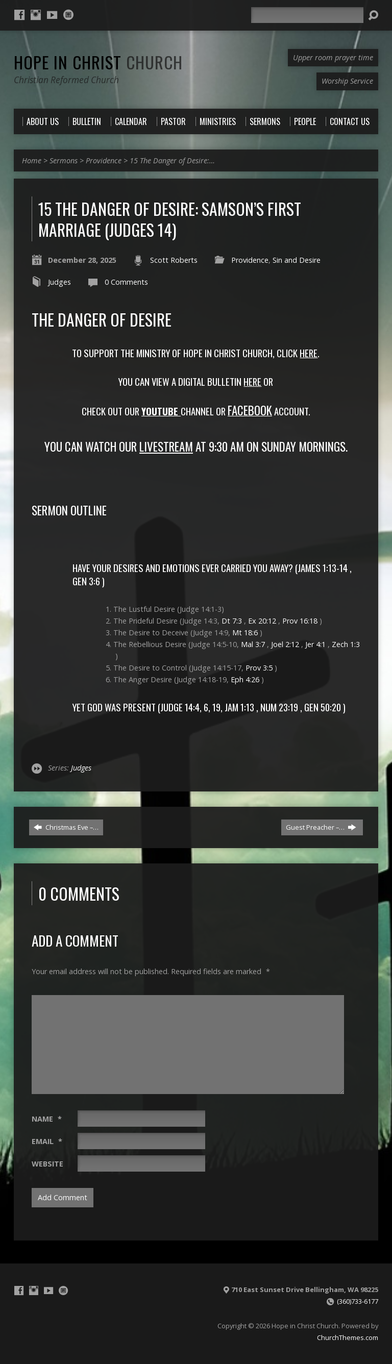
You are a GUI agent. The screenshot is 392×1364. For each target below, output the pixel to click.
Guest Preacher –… (321, 827)
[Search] (307, 15)
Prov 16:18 (299, 621)
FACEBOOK (250, 410)
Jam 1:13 (239, 707)
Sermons (64, 160)
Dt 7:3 (232, 621)
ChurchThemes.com (347, 1337)
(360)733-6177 (357, 1301)
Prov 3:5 (259, 668)
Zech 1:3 (346, 644)
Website (47, 1164)
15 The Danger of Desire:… (172, 160)
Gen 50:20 (322, 707)
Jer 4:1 (315, 644)
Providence (103, 160)
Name (47, 1119)
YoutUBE (159, 411)
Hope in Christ (98, 61)
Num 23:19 (279, 707)
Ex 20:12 (262, 621)
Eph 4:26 (245, 679)
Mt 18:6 (245, 632)
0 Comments (126, 282)
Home (31, 160)
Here (252, 381)
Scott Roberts (174, 260)
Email (47, 1141)
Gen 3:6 (86, 581)
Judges (59, 282)
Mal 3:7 (253, 644)
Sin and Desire (297, 260)
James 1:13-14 (323, 568)
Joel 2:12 (285, 644)
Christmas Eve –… (66, 827)
